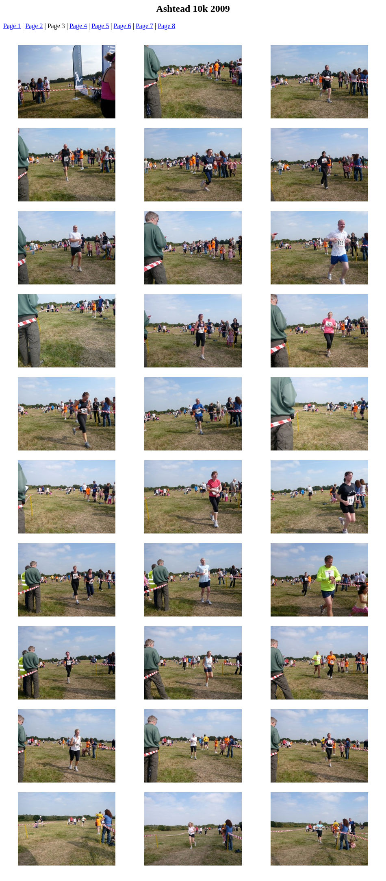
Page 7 (144, 25)
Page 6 (122, 25)
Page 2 (34, 25)
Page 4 (78, 25)
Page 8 (166, 25)
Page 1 (12, 25)
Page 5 (100, 25)
